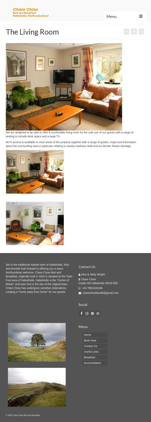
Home (87, 334)
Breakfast (89, 357)
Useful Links (91, 351)
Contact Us (90, 346)
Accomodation (92, 363)
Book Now (90, 340)
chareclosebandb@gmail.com (99, 292)
